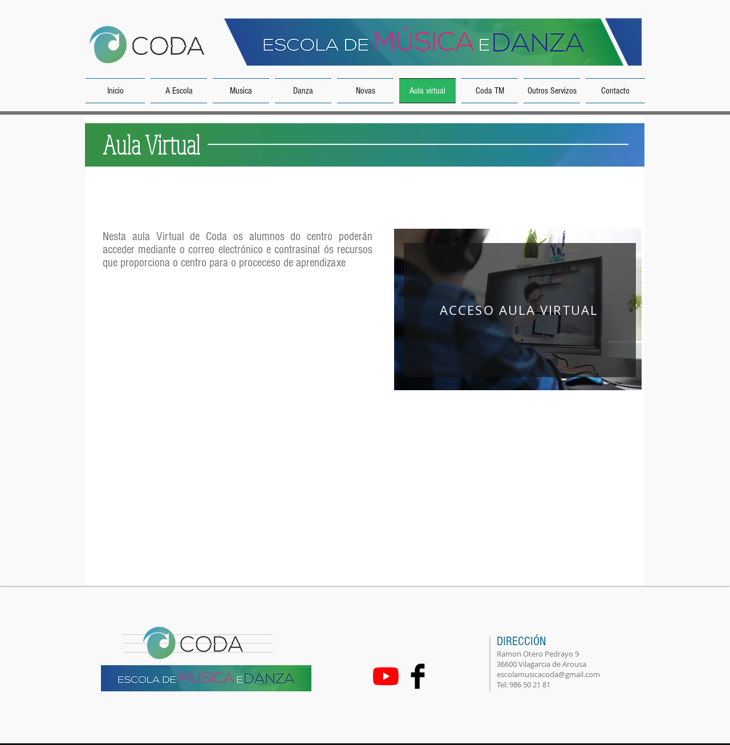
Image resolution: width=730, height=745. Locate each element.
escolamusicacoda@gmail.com (548, 674)
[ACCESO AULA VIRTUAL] (520, 310)
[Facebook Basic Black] (418, 676)
